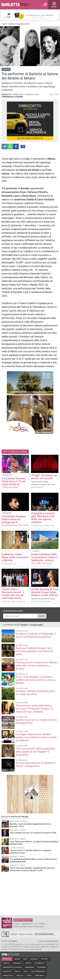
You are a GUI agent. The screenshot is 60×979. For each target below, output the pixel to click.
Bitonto (45, 959)
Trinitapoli (40, 976)
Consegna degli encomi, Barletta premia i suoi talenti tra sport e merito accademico (36, 737)
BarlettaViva (17, 4)
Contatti (14, 934)
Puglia (17, 972)
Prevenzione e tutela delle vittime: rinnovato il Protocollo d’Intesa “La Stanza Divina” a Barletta (34, 708)
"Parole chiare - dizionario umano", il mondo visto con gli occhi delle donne (13, 594)
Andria (17, 959)
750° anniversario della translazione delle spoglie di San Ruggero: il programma (35, 751)
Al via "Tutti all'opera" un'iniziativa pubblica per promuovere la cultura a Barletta (36, 679)
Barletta (7, 959)
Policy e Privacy (26, 934)
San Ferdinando (38, 972)
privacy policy (37, 624)
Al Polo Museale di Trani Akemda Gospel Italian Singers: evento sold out (44, 592)
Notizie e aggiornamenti (19, 24)
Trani (29, 976)
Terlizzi (19, 976)
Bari (25, 959)
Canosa (6, 963)
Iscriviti (42, 616)
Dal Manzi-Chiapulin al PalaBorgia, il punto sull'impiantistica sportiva (36, 635)
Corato (28, 963)
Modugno (41, 967)
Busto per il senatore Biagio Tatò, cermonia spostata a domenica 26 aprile (34, 651)
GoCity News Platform (44, 934)
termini (24, 624)
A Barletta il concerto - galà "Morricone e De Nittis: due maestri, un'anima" (43, 518)
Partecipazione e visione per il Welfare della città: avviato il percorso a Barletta (36, 665)
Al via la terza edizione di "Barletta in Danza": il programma (36, 764)
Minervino (29, 967)
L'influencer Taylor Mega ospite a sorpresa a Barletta (15, 557)
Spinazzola (8, 976)
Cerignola (17, 963)
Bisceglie (34, 959)
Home (4, 24)
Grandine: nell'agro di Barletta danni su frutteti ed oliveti (35, 693)
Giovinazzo (40, 963)
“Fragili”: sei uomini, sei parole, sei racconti (44, 477)
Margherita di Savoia (12, 967)
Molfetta (7, 972)
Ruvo (25, 972)
